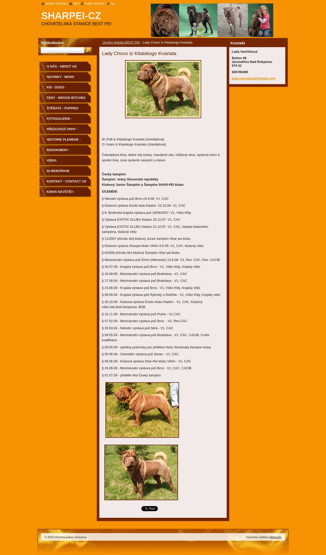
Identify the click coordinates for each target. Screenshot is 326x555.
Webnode (275, 537)
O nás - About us (62, 66)
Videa (52, 160)
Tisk (75, 3)
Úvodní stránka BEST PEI (121, 42)
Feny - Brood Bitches (66, 98)
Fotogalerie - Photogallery (60, 120)
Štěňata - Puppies (62, 108)
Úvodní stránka (56, 3)
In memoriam (58, 171)
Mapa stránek (94, 3)
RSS (113, 3)
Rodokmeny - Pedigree (58, 151)
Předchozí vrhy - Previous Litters (62, 131)
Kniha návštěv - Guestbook (61, 193)
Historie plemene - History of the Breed (66, 141)
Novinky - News (60, 77)
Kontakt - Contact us (66, 181)
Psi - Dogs (55, 87)
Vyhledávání (52, 43)
